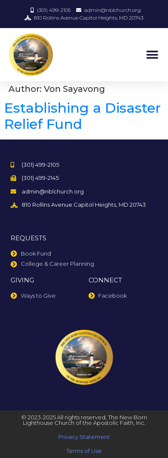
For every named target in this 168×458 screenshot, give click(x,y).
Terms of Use (84, 450)
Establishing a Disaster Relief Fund (82, 116)
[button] (152, 54)
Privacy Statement (84, 436)
